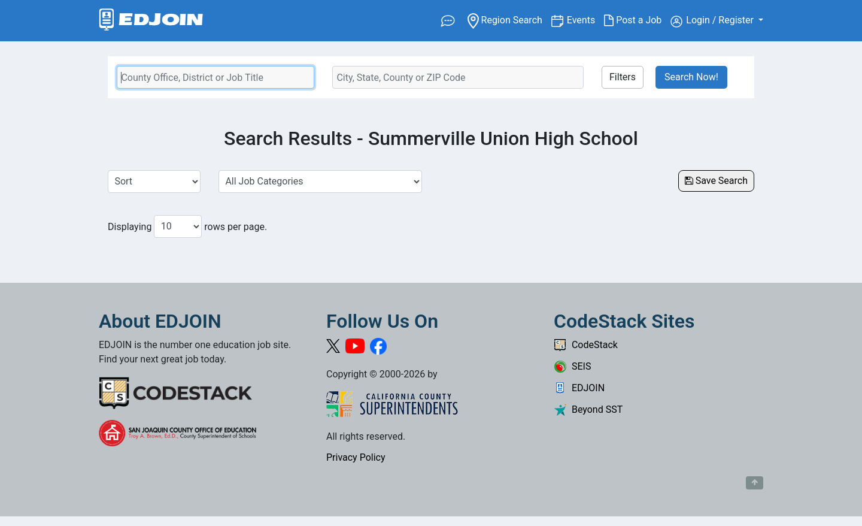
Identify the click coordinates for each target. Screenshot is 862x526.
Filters (622, 77)
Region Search (509, 19)
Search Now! (691, 77)
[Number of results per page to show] (178, 226)
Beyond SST (588, 409)
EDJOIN (579, 388)
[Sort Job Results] (154, 181)
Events (585, 19)
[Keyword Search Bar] (215, 77)
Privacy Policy (356, 457)
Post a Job (637, 20)
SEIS (572, 366)
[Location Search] (458, 77)
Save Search (716, 180)
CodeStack (586, 344)
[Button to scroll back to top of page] (754, 482)
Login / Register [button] (713, 21)
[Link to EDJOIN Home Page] (151, 21)
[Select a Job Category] (320, 181)
